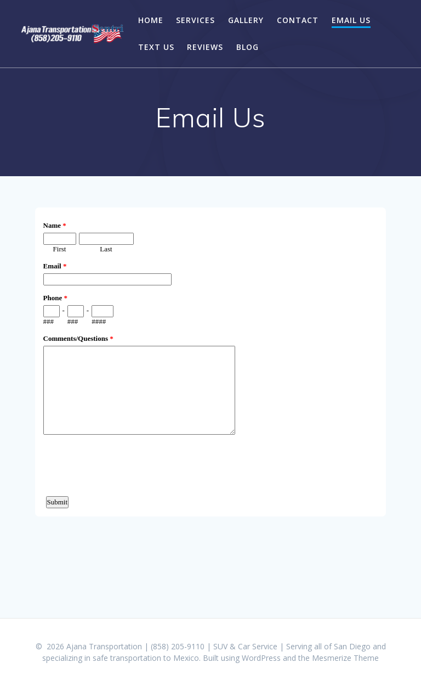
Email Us (351, 20)
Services (195, 20)
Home (150, 20)
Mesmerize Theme (345, 658)
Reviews (205, 47)
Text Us (156, 47)
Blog (247, 47)
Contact (297, 20)
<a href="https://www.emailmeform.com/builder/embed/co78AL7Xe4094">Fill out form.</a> (210, 395)
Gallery (246, 20)
